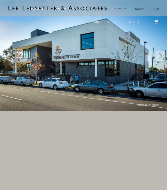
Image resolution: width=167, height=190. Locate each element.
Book (139, 8)
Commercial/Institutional (69, 8)
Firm (155, 8)
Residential (100, 8)
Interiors (120, 8)
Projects (36, 8)
